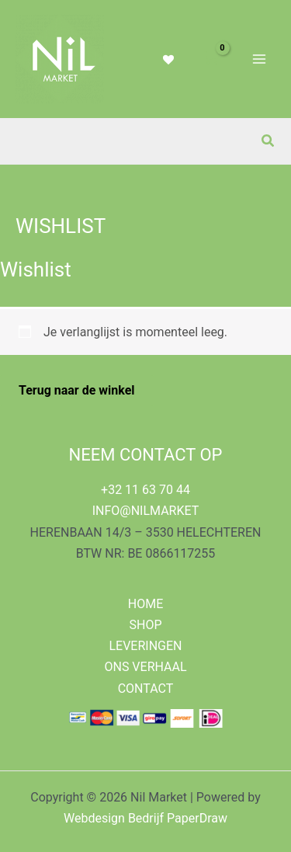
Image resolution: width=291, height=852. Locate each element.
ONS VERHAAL (145, 666)
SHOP (145, 624)
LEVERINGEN (145, 645)
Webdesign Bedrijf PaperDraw (145, 818)
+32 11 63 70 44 (145, 489)
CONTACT (146, 688)
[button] (268, 141)
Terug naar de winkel (77, 390)
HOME (145, 603)
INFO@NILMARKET (145, 510)
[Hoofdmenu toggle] (259, 59)
